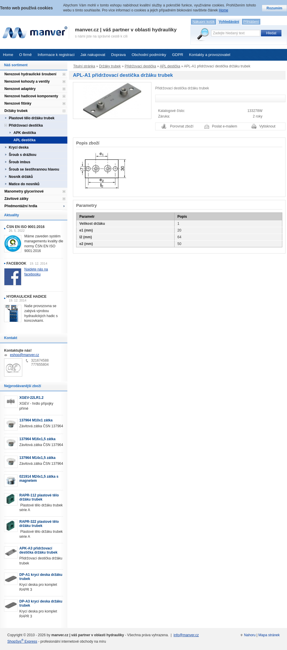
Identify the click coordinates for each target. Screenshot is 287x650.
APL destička (170, 66)
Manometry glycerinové (24, 191)
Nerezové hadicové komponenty (31, 96)
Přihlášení (251, 22)
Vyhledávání (229, 22)
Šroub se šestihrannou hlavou (34, 169)
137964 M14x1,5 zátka (37, 458)
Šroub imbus (19, 162)
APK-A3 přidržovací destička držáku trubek (38, 550)
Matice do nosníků (24, 184)
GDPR (177, 54)
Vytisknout (267, 126)
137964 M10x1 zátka (35, 420)
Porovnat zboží (182, 126)
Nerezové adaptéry (20, 89)
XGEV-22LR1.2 (31, 398)
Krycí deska (18, 147)
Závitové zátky (16, 199)
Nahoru (249, 635)
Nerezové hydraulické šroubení (30, 74)
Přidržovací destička (140, 66)
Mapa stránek (269, 635)
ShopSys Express (22, 641)
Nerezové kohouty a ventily (27, 81)
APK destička (24, 133)
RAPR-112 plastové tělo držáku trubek (39, 497)
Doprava (118, 54)
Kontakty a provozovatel (209, 54)
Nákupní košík (203, 22)
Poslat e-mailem (224, 126)
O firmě (25, 54)
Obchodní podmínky (148, 54)
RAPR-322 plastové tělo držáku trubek (39, 524)
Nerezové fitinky (17, 103)
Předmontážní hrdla (20, 206)
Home (8, 54)
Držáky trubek (110, 66)
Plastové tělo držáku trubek (31, 118)
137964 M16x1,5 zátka (37, 439)
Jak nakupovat (92, 54)
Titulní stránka (84, 66)
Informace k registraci (55, 54)
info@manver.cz (186, 635)
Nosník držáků (21, 177)
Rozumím (274, 8)
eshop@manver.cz (24, 355)
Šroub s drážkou (22, 155)
